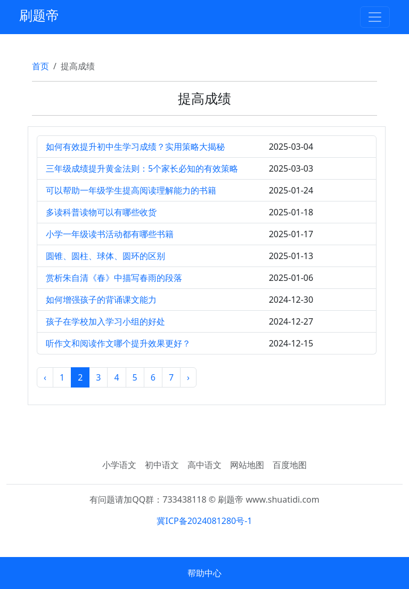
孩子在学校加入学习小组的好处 (105, 321)
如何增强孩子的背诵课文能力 (101, 299)
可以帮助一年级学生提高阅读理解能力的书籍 (131, 190)
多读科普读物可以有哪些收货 (101, 212)
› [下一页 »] (188, 377)
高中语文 (204, 465)
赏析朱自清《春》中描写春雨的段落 (114, 278)
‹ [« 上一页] (45, 377)
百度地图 (290, 465)
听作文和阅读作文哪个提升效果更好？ (118, 343)
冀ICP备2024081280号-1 (204, 521)
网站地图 (247, 465)
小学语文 (119, 465)
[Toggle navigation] (375, 17)
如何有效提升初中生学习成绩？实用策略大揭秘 (135, 146)
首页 (40, 66)
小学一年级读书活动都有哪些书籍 (110, 234)
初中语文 (162, 465)
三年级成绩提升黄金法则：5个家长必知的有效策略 (142, 168)
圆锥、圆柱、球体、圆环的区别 (105, 256)
